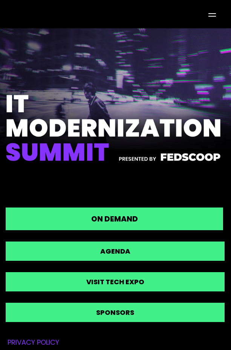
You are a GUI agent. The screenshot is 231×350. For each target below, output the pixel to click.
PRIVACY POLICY (33, 342)
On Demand (114, 219)
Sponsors (115, 312)
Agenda (115, 251)
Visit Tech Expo (115, 282)
